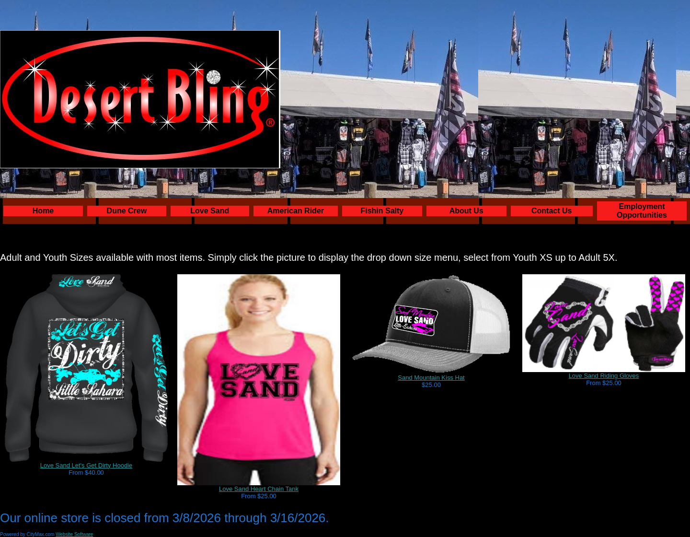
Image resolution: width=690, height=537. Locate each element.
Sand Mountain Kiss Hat (431, 377)
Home (43, 211)
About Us (466, 211)
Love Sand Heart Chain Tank (259, 488)
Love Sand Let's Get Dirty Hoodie (86, 465)
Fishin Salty (381, 211)
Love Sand (209, 211)
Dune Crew (127, 211)
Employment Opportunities (642, 210)
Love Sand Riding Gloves (604, 375)
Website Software (74, 534)
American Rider (295, 211)
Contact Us (551, 211)
